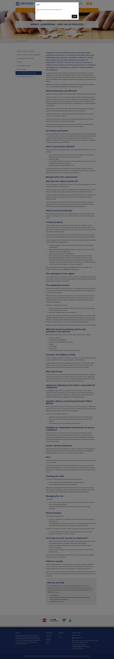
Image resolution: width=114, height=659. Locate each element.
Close (74, 16)
